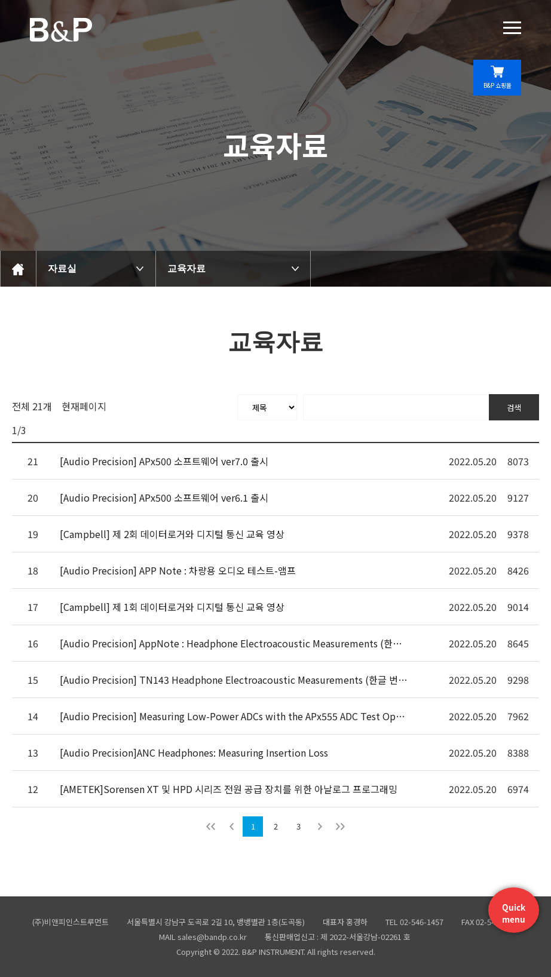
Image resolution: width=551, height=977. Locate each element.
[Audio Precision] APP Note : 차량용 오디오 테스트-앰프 (178, 570)
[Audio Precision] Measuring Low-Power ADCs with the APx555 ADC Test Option (234, 716)
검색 (514, 407)
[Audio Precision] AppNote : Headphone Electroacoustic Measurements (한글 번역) (234, 643)
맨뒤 (340, 826)
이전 (231, 826)
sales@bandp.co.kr (212, 936)
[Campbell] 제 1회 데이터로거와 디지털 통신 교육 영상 (172, 607)
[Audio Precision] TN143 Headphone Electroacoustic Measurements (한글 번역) (234, 679)
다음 (320, 826)
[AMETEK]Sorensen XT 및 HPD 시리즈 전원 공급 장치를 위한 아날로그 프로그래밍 (228, 789)
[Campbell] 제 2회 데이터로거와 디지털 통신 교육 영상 (172, 534)
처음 (211, 826)
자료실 (62, 268)
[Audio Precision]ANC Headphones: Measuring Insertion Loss (194, 752)
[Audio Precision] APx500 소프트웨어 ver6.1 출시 (164, 497)
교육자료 (186, 268)
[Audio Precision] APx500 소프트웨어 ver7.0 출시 (164, 461)
